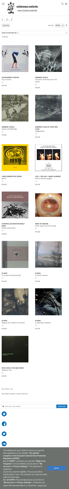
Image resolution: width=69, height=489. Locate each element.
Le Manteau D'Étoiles (43, 321)
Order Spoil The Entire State (45, 225)
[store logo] (22, 8)
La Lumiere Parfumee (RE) (11, 274)
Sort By (50, 25)
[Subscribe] (61, 406)
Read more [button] (42, 485)
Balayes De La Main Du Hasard (13, 321)
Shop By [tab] (6, 25)
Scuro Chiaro (10, 78)
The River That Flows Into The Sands (46, 79)
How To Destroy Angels (48, 177)
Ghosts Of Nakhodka (9, 128)
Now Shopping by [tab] (9, 33)
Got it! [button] (56, 468)
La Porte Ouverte (41, 274)
